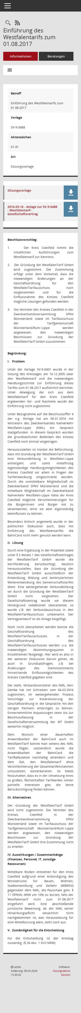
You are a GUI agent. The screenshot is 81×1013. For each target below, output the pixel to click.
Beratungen (56, 56)
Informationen (20, 56)
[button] (71, 192)
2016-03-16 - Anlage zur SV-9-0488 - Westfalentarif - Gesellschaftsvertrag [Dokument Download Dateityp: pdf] (32, 210)
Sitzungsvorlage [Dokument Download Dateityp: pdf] (19, 190)
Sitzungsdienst (61, 973)
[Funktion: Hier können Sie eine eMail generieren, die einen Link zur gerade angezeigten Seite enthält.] (9, 70)
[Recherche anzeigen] (8, 23)
